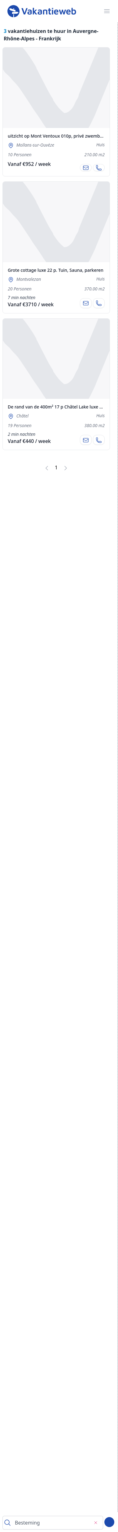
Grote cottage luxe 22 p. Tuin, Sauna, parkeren (55, 270)
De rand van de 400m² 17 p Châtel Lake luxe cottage (61, 407)
